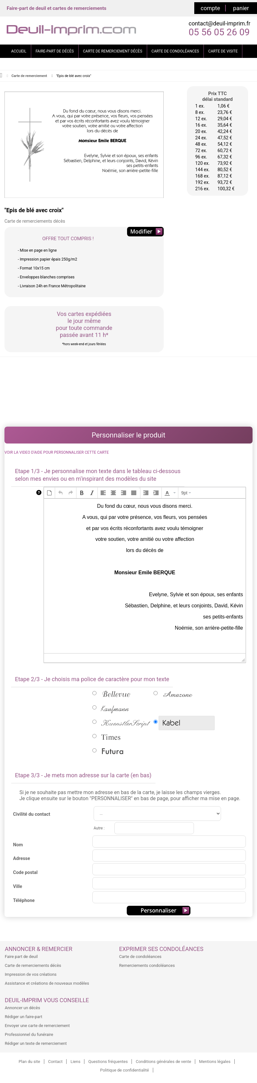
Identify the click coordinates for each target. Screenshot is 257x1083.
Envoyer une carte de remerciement (37, 1025)
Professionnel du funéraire (29, 1034)
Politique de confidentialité (124, 1070)
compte (210, 8)
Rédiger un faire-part (23, 1016)
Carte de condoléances (140, 956)
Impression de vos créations (31, 974)
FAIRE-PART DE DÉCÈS (55, 51)
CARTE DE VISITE (223, 51)
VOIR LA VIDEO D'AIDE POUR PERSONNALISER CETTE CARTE (56, 452)
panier (241, 8)
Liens (75, 1061)
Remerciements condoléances (147, 965)
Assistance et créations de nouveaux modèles (47, 983)
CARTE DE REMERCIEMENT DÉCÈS (112, 51)
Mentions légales (215, 1061)
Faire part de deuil (21, 956)
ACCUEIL (18, 51)
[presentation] (49, 492)
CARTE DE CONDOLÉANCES (175, 51)
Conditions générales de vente (163, 1061)
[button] (49, 493)
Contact (55, 1061)
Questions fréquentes (108, 1061)
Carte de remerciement (29, 76)
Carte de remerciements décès (33, 965)
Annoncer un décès (22, 1007)
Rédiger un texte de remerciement (36, 1043)
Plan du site (29, 1061)
